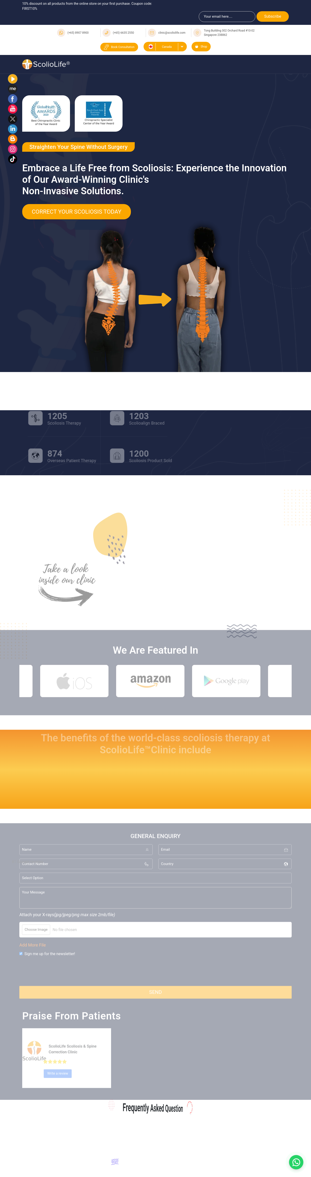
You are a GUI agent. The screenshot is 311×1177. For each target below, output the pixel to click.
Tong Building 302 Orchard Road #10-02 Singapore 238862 (229, 33)
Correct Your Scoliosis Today (76, 211)
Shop (201, 46)
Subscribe (272, 16)
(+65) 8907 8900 (78, 32)
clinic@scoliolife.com (172, 32)
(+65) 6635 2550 (123, 32)
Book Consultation (119, 47)
